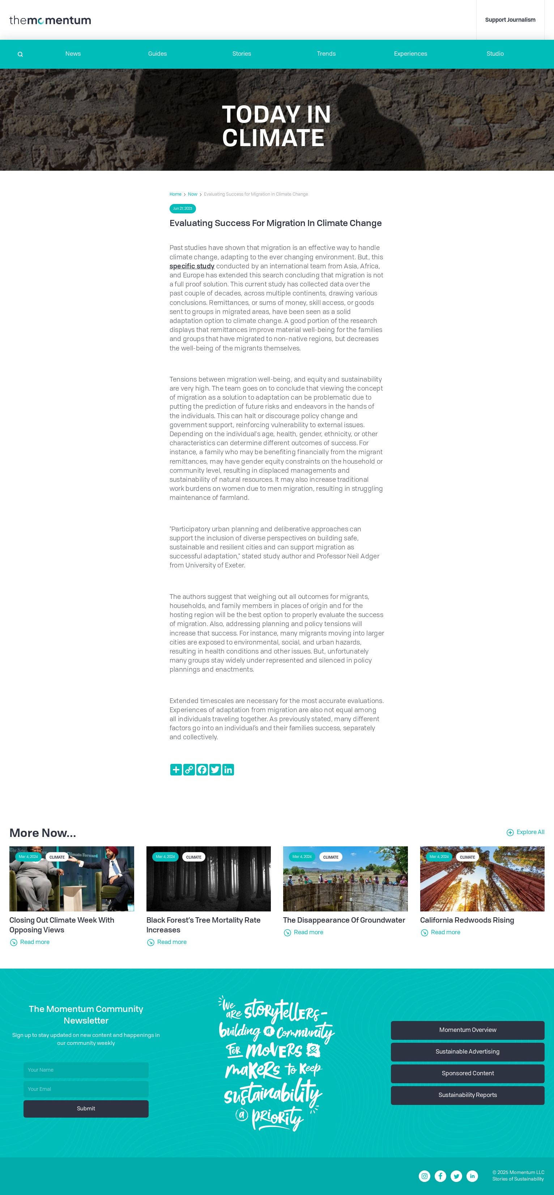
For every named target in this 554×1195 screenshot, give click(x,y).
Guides (157, 54)
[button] (73, 54)
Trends (326, 54)
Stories (242, 54)
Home (176, 194)
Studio (495, 54)
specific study (192, 265)
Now (192, 194)
